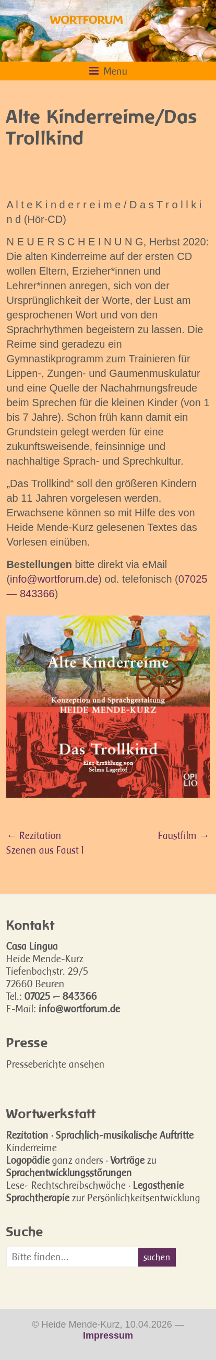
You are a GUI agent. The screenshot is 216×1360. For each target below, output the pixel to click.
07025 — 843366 (61, 996)
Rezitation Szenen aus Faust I (45, 843)
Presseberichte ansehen (55, 1064)
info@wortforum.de (54, 579)
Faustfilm (181, 835)
